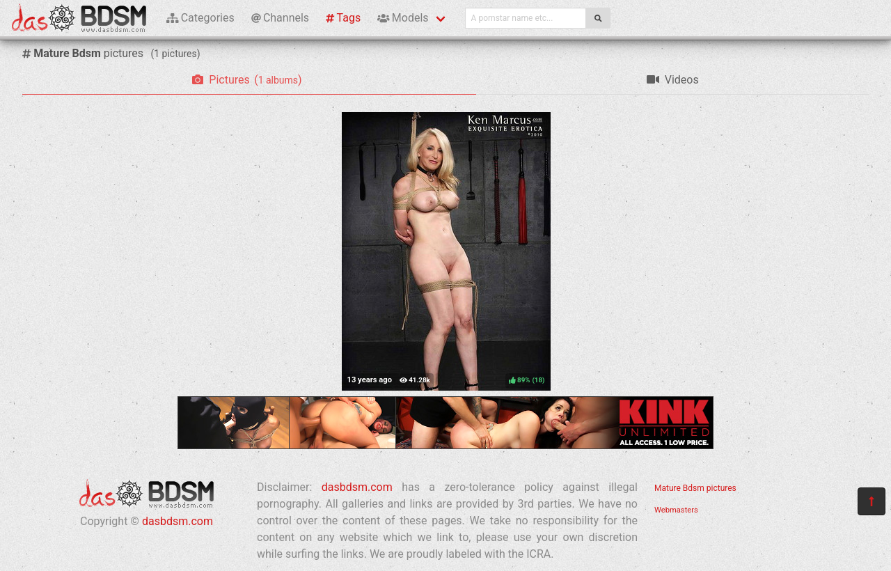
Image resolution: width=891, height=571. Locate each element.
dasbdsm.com (177, 521)
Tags (343, 17)
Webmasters (676, 510)
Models (402, 17)
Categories (200, 17)
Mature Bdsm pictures (695, 488)
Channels (280, 17)
